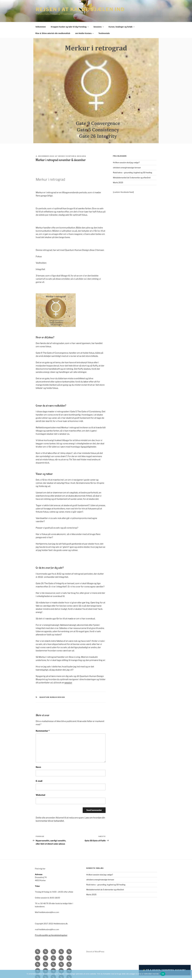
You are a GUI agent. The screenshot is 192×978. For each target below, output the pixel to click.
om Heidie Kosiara (84, 33)
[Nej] (188, 974)
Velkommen (40, 27)
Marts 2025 (118, 182)
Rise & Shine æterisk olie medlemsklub (52, 33)
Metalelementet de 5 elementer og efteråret (132, 177)
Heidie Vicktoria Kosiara (72, 156)
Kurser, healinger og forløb (122, 27)
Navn (38, 767)
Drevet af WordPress (95, 951)
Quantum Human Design (52, 697)
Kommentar (43, 731)
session (68, 682)
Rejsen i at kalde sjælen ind (80, 9)
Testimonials (104, 33)
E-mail (39, 781)
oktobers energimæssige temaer (127, 167)
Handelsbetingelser (59, 935)
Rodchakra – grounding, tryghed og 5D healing (132, 172)
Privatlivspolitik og (43, 935)
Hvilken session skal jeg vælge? (126, 162)
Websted (40, 795)
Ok (163, 974)
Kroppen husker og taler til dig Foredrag (70, 27)
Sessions (98, 27)
